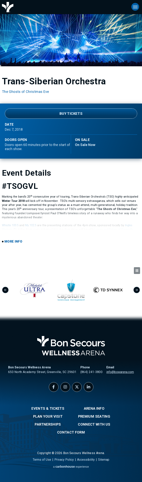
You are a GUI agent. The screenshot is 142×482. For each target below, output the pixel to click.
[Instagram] (65, 387)
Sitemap (103, 459)
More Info (13, 241)
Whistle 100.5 (10, 225)
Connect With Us (94, 424)
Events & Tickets (47, 408)
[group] (41, 290)
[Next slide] (136, 290)
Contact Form (71, 432)
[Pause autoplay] (137, 270)
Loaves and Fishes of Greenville (113, 229)
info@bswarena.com (120, 372)
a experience (71, 466)
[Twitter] (77, 387)
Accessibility (86, 459)
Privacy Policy (64, 459)
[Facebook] (54, 387)
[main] (71, 133)
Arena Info (94, 408)
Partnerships (48, 424)
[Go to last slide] (5, 290)
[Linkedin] (88, 387)
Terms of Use (42, 459)
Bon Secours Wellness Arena (7, 7)
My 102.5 (30, 225)
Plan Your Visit (48, 416)
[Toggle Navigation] (135, 7)
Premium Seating (94, 416)
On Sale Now (85, 145)
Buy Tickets (71, 113)
